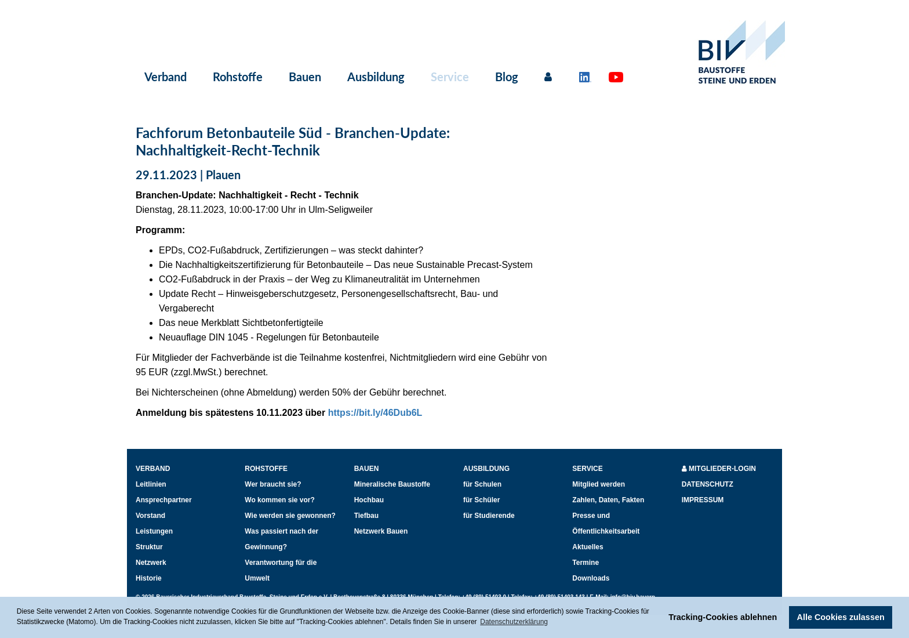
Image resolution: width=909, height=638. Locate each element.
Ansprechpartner (164, 500)
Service (450, 77)
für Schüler (481, 500)
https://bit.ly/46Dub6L (375, 413)
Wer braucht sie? (273, 484)
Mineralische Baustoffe (392, 484)
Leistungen (154, 531)
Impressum (703, 500)
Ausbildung (376, 77)
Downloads (590, 578)
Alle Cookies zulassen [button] (841, 617)
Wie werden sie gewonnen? (290, 516)
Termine (585, 563)
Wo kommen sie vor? (279, 500)
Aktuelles (587, 547)
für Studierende (489, 516)
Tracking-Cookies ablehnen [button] (722, 617)
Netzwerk (151, 563)
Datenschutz (707, 484)
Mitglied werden (598, 484)
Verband (165, 77)
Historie (149, 578)
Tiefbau (366, 516)
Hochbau (369, 500)
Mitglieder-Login (719, 469)
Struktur (149, 547)
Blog (506, 77)
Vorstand (150, 516)
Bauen (305, 77)
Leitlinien (151, 484)
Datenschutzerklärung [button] (514, 622)
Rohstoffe (238, 77)
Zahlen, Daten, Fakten (608, 500)
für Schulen (482, 484)
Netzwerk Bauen (381, 531)
